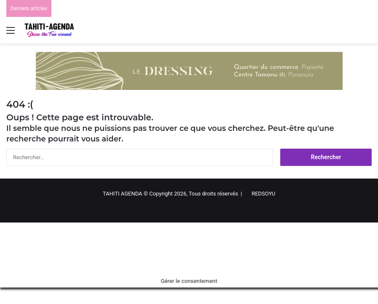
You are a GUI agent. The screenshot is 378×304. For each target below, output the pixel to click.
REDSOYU (263, 193)
